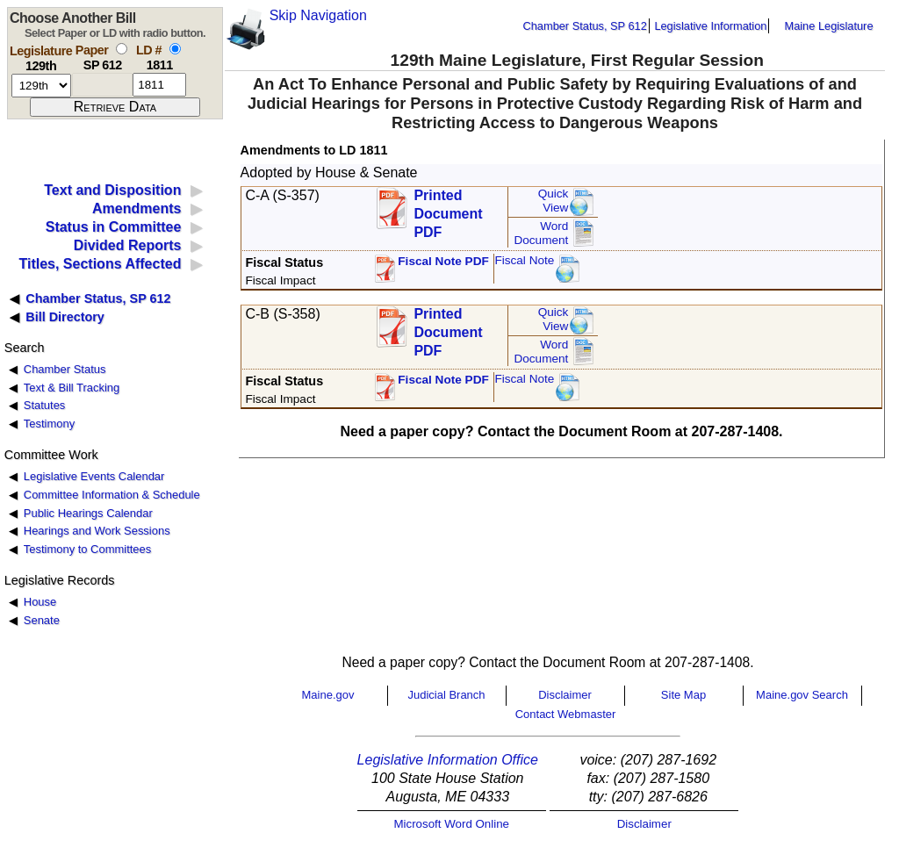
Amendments (136, 208)
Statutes (45, 405)
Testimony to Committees (87, 549)
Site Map (683, 694)
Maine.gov (328, 694)
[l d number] (159, 85)
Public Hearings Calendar (88, 513)
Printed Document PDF (448, 208)
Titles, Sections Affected (99, 263)
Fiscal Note (524, 260)
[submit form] (115, 107)
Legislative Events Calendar (94, 476)
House (40, 601)
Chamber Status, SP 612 (585, 25)
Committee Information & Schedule (112, 494)
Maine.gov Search (802, 694)
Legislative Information (710, 25)
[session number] (41, 85)
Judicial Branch (446, 694)
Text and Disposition (112, 190)
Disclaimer (565, 694)
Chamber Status (65, 369)
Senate (42, 620)
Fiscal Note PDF (443, 261)
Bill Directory (64, 317)
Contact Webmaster (565, 714)
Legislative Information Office (447, 759)
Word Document (541, 233)
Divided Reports (128, 245)
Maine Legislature (828, 25)
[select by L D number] (175, 48)
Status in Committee (114, 226)
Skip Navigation (318, 15)
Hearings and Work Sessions (97, 530)
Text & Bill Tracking (71, 387)
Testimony (49, 423)
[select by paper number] (121, 48)
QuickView (553, 200)
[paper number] (102, 85)
